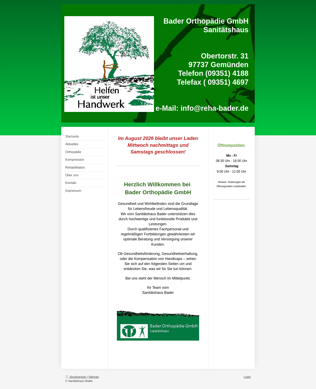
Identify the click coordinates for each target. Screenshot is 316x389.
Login (247, 377)
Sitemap (93, 377)
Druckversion (76, 377)
